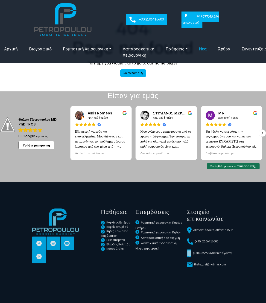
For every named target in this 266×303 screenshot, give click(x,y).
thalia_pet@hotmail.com (206, 273)
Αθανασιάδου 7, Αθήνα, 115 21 (210, 239)
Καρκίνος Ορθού (114, 235)
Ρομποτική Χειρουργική (85, 49)
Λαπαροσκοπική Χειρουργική (138, 52)
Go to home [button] (133, 73)
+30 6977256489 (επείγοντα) (200, 19)
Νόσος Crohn (112, 257)
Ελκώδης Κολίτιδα (115, 253)
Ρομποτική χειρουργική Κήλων (158, 241)
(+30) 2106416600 (202, 250)
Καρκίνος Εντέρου (115, 231)
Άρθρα (224, 49)
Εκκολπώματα (113, 248)
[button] (262, 133)
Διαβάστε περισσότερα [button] (89, 153)
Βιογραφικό (40, 49)
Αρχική (11, 49)
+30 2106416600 (146, 20)
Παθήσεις (175, 49)
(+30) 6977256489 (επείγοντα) (210, 262)
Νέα (203, 49)
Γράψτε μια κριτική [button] (36, 145)
